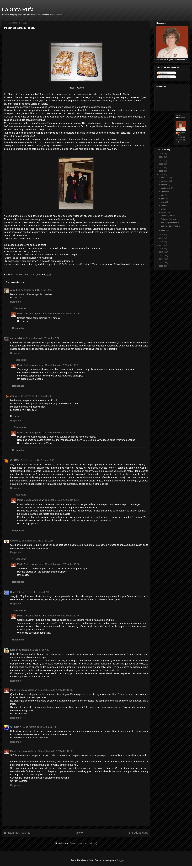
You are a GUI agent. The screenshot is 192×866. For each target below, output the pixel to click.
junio (163, 198)
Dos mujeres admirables (170, 226)
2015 (161, 245)
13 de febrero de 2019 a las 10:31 (62, 500)
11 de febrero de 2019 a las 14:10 (35, 290)
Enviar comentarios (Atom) (83, 843)
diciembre (165, 178)
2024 (161, 157)
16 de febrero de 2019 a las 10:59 (55, 751)
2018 (161, 235)
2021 (161, 168)
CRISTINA (16, 727)
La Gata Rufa (18, 9)
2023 (161, 161)
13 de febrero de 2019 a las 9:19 (32, 592)
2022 (161, 164)
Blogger (120, 860)
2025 (161, 154)
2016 (161, 242)
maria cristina (17, 338)
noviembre (165, 181)
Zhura (13, 396)
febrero (164, 212)
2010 (161, 263)
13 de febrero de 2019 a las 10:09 (62, 313)
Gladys (14, 540)
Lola (12, 650)
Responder (16, 302)
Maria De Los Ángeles (29, 313)
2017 (161, 238)
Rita (12, 592)
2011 (161, 259)
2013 (161, 252)
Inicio (79, 832)
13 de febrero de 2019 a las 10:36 (62, 564)
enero (163, 230)
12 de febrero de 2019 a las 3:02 (42, 338)
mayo (163, 202)
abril (163, 205)
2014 (161, 249)
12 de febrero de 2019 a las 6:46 (34, 396)
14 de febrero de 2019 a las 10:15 (55, 690)
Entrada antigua (138, 832)
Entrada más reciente (17, 832)
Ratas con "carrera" (168, 219)
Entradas (162, 73)
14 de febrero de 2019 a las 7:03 (32, 650)
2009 (161, 266)
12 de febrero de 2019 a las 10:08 (36, 460)
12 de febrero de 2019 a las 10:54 (36, 540)
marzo (164, 209)
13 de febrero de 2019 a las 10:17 (62, 365)
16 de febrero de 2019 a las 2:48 (39, 727)
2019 (161, 175)
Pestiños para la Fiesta (170, 222)
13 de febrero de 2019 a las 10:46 (62, 615)
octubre (164, 185)
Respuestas (20, 308)
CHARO (14, 460)
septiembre (166, 188)
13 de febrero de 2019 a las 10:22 (62, 432)
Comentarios (164, 77)
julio (163, 195)
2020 (161, 171)
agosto (164, 192)
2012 (161, 256)
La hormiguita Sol (168, 215)
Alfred (13, 290)
